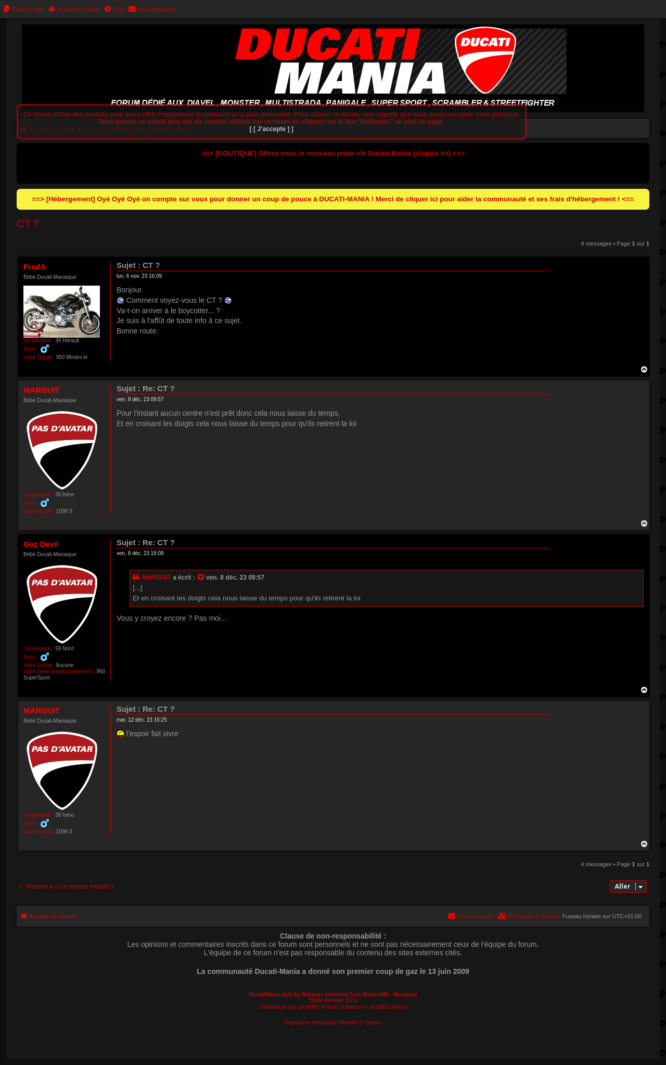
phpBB (306, 1007)
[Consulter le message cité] (201, 578)
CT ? (28, 223)
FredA (34, 266)
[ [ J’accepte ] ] (271, 129)
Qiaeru (373, 1022)
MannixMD (376, 994)
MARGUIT (41, 390)
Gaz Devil (41, 544)
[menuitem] (23, 9)
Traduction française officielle (320, 1022)
